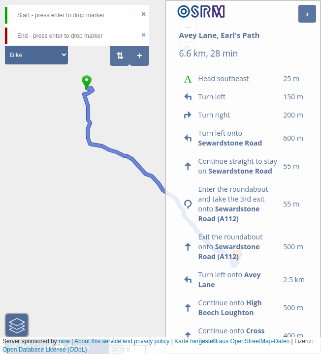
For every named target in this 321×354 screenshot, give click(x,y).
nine (64, 341)
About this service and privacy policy (121, 341)
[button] (87, 89)
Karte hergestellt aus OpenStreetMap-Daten (231, 341)
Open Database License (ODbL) (44, 349)
